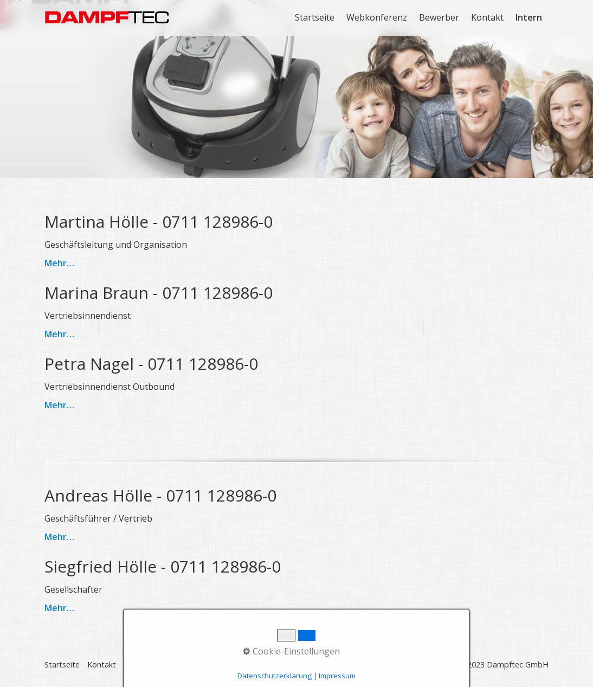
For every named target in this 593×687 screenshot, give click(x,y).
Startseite (314, 17)
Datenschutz (194, 664)
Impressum (144, 664)
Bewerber (439, 17)
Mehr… (59, 263)
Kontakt (487, 17)
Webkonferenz (376, 17)
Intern (528, 17)
